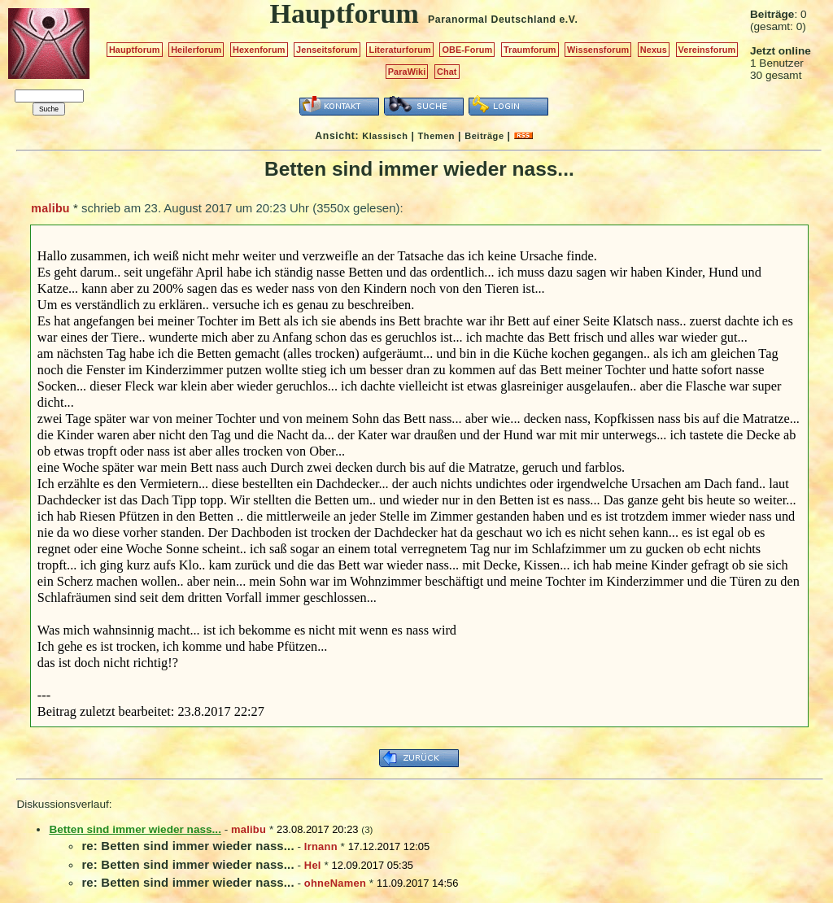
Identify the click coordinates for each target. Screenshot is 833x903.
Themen (436, 136)
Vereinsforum (707, 50)
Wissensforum (598, 50)
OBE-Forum (467, 50)
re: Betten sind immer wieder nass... (187, 846)
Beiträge (484, 136)
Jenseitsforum (327, 50)
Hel (312, 865)
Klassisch (385, 136)
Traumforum (530, 50)
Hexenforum (259, 50)
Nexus (653, 50)
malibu (50, 208)
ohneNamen (335, 883)
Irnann (321, 846)
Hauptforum (134, 50)
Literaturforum (399, 50)
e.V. (568, 19)
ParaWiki (407, 71)
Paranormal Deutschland (492, 19)
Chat (447, 71)
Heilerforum (196, 50)
